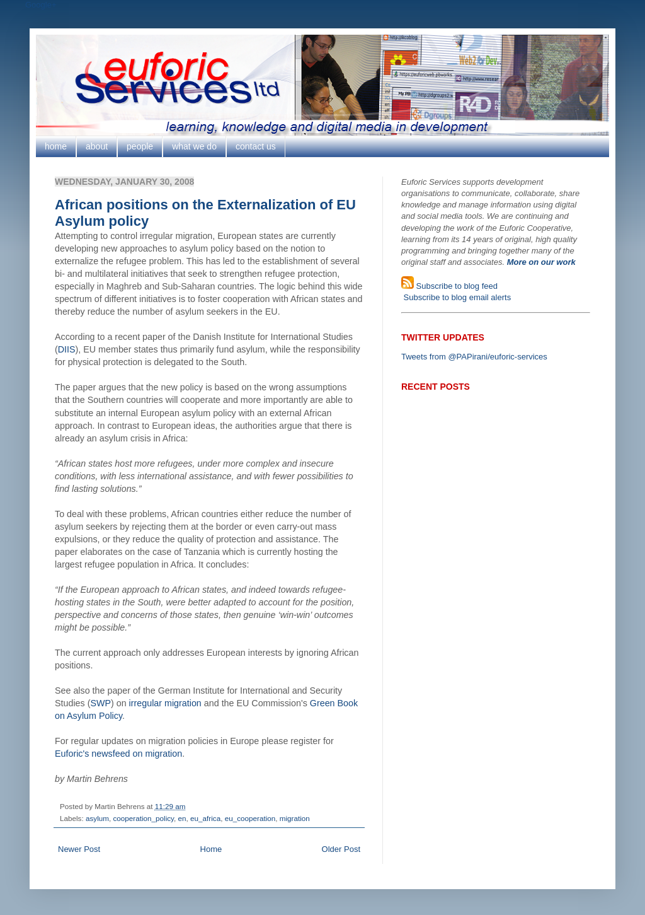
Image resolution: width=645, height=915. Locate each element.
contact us (256, 146)
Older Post (341, 849)
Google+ (41, 4)
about (97, 146)
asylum (97, 818)
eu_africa (205, 818)
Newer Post (79, 849)
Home (211, 849)
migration (295, 818)
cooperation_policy (143, 818)
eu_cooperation (250, 818)
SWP (100, 703)
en (182, 818)
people (140, 146)
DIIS (67, 349)
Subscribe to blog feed (456, 286)
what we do (194, 146)
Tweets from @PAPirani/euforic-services (474, 356)
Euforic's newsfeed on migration (118, 754)
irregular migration (165, 703)
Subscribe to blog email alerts (456, 297)
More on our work (541, 262)
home (56, 146)
